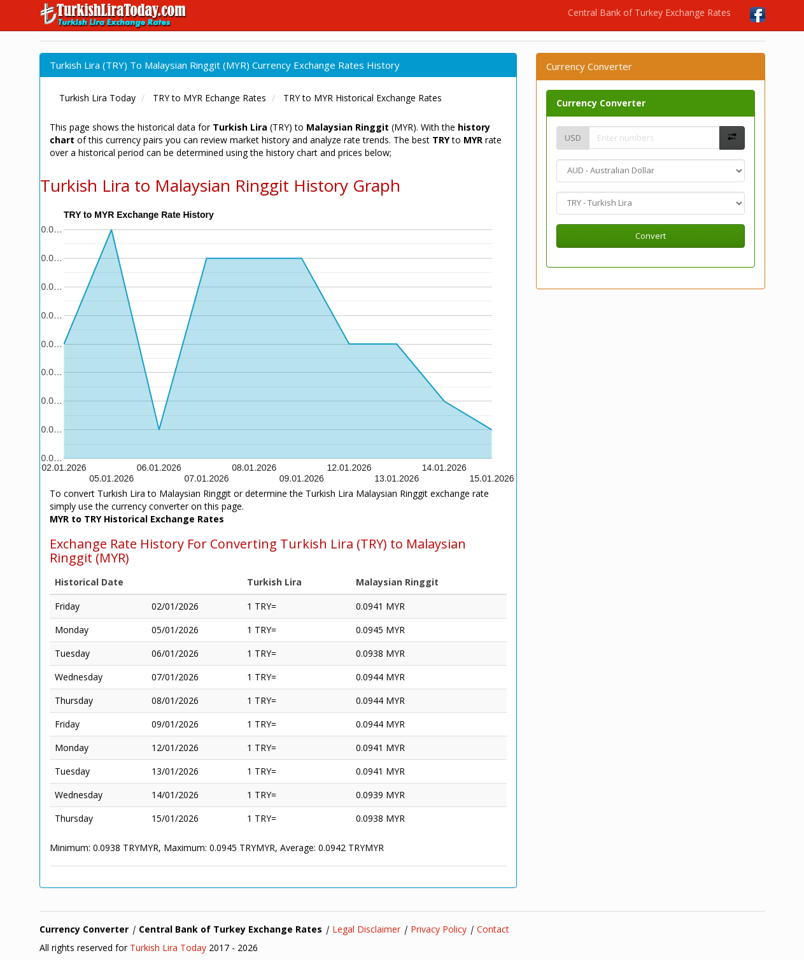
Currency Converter (600, 103)
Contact (493, 929)
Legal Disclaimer (366, 929)
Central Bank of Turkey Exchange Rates (649, 12)
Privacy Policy (439, 929)
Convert (650, 235)
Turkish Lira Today (168, 948)
